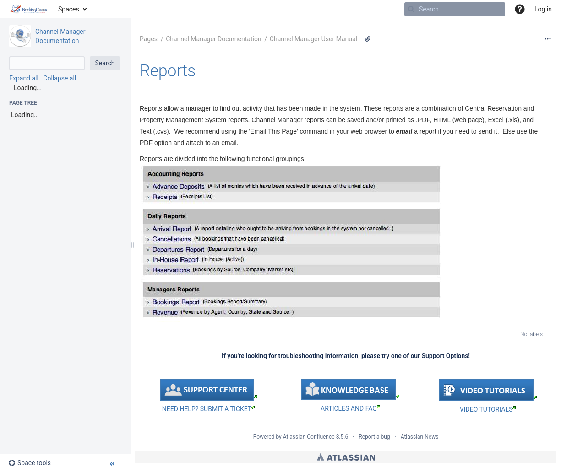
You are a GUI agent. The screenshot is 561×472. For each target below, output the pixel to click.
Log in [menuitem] (543, 9)
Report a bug (374, 437)
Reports (168, 70)
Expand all (23, 78)
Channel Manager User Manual (313, 39)
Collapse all (59, 78)
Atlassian (346, 457)
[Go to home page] (29, 9)
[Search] (411, 9)
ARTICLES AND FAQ (350, 408)
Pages (149, 39)
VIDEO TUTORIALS (488, 409)
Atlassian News (420, 437)
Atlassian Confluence (309, 437)
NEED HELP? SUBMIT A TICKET (208, 409)
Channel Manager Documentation (213, 39)
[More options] (547, 39)
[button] (520, 9)
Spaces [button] (68, 9)
